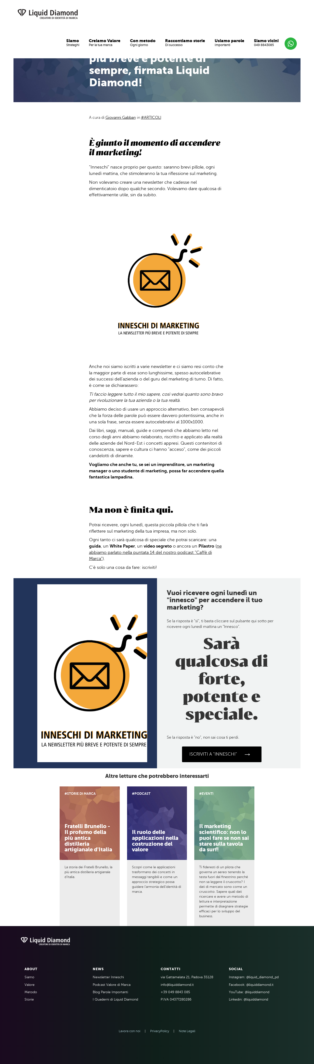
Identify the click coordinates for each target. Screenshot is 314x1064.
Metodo (31, 992)
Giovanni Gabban (120, 117)
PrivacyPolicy (159, 1031)
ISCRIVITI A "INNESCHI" (220, 754)
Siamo (72, 40)
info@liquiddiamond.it (177, 984)
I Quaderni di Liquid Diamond (115, 999)
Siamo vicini (266, 40)
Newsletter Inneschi (108, 977)
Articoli (152, 117)
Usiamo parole (229, 40)
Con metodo (143, 40)
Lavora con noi (129, 1031)
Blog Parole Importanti (110, 992)
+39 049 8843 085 (175, 992)
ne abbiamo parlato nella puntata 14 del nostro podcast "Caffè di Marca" (155, 552)
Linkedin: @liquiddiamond (248, 999)
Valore (30, 984)
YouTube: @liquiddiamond (249, 992)
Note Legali (187, 1031)
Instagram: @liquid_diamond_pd (254, 977)
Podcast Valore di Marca (112, 984)
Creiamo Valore (104, 40)
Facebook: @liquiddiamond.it (251, 984)
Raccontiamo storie (185, 40)
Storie (29, 999)
